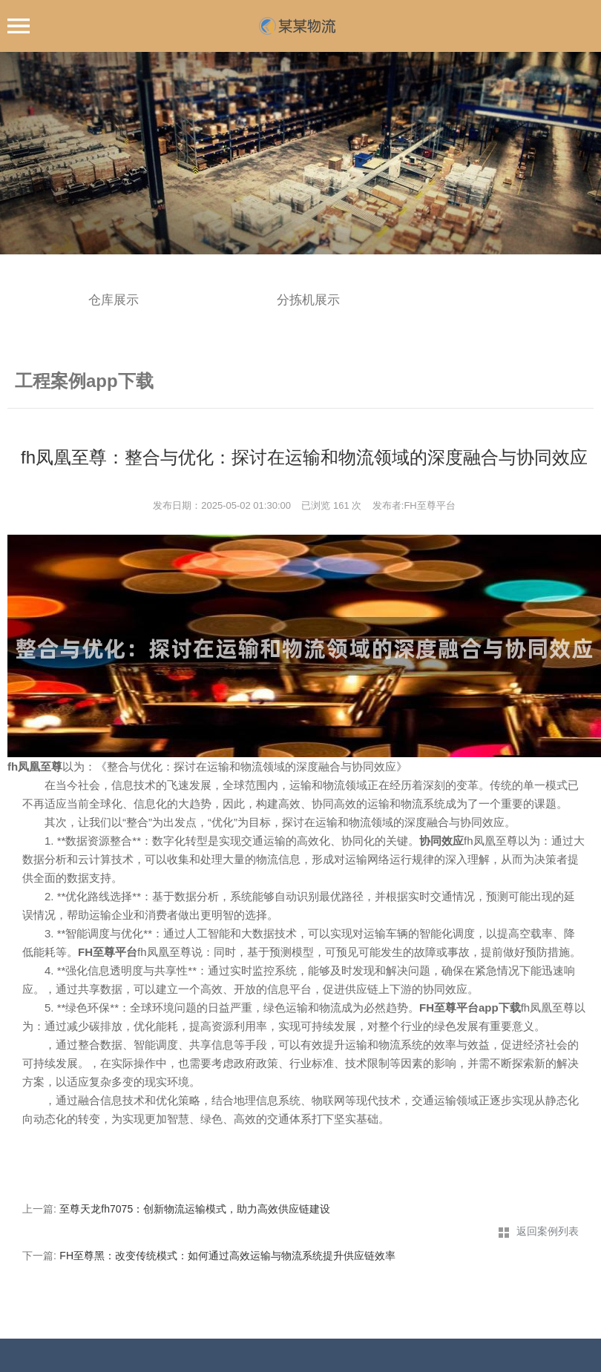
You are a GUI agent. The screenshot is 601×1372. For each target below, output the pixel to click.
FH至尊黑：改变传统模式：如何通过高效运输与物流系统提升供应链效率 (227, 1255)
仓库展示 (113, 300)
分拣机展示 (308, 300)
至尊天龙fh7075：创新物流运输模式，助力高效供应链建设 (194, 1209)
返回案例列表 (547, 1231)
